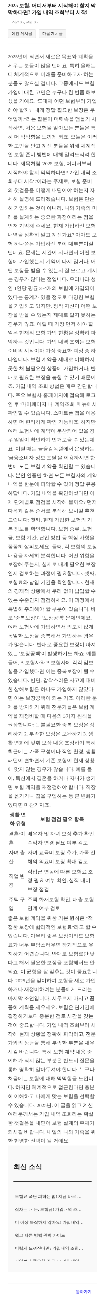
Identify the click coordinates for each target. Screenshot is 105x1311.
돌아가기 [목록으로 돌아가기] (84, 1303)
